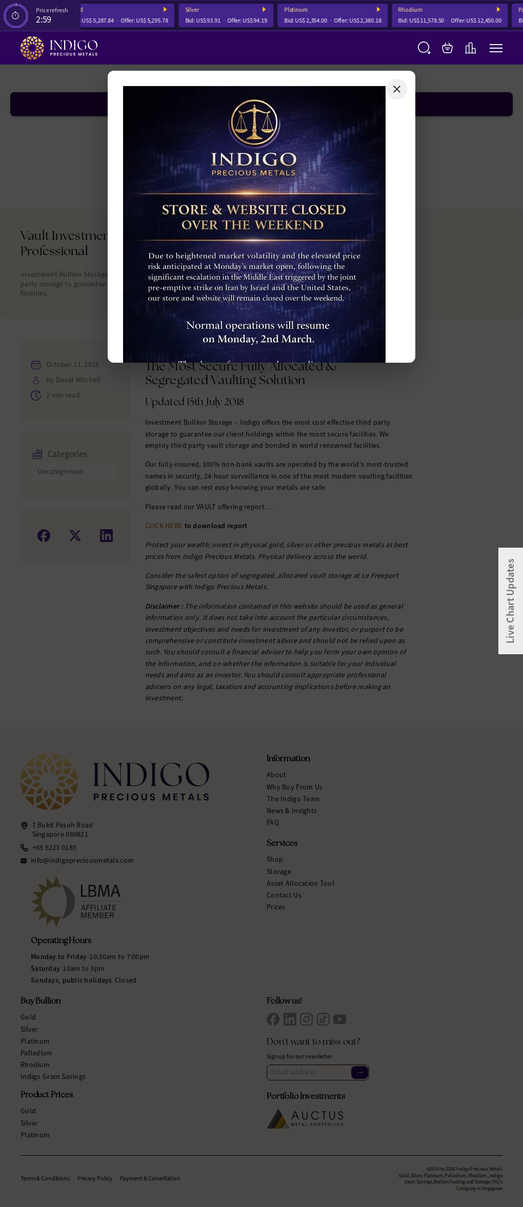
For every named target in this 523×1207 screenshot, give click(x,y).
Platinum (300, 10)
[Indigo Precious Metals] (59, 47)
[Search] (424, 47)
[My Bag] (447, 47)
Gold (81, 10)
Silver (197, 10)
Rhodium (415, 10)
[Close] (397, 89)
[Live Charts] (470, 47)
